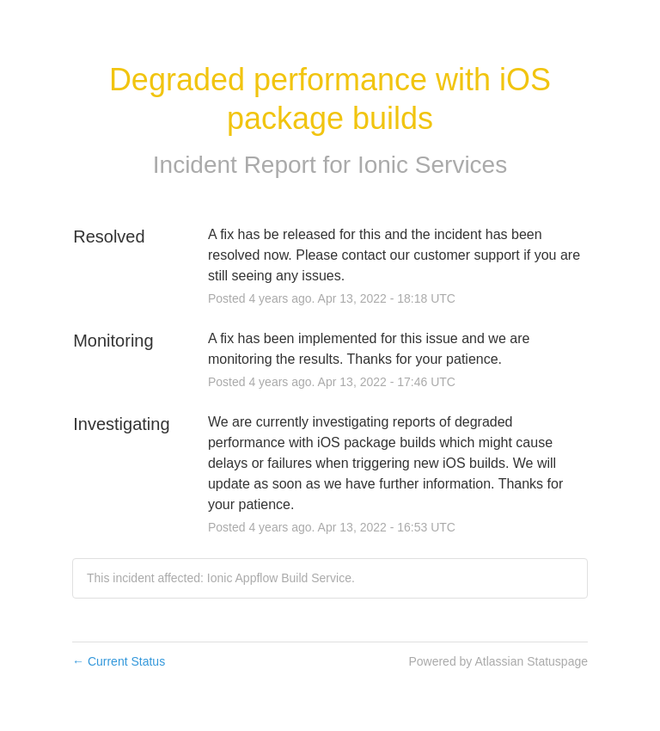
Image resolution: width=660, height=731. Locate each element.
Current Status (118, 661)
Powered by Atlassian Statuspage (498, 661)
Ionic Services (432, 164)
